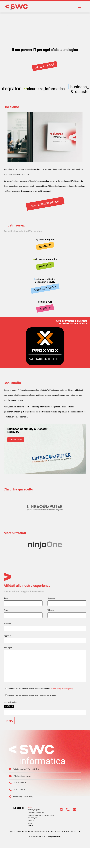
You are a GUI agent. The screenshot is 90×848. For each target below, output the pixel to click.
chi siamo (31, 820)
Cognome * (52, 598)
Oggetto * (7, 635)
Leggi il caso (16, 440)
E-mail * (7, 610)
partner (30, 823)
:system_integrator (34, 810)
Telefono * (51, 610)
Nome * (6, 598)
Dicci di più (8, 648)
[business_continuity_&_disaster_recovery (41, 815)
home (30, 807)
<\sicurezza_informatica (36, 812)
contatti (30, 826)
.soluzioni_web (33, 818)
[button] (79, 7)
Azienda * (7, 623)
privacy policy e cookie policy (62, 689)
